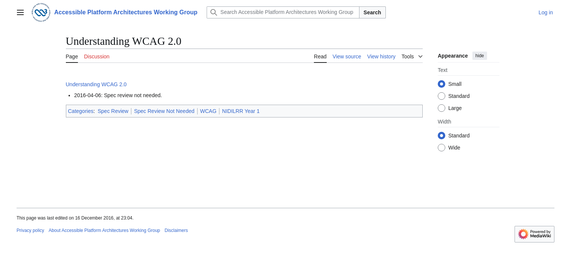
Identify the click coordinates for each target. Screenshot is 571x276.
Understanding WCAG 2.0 (96, 84)
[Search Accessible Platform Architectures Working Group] (283, 12)
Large (455, 108)
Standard (459, 96)
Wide (454, 148)
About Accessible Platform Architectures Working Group (104, 230)
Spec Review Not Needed (164, 111)
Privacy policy (30, 230)
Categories (81, 111)
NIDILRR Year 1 (241, 111)
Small (454, 84)
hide (479, 55)
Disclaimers (176, 230)
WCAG (208, 111)
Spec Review (112, 111)
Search (372, 12)
